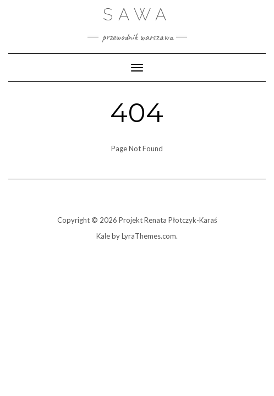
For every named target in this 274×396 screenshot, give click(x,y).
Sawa (137, 14)
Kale (103, 236)
